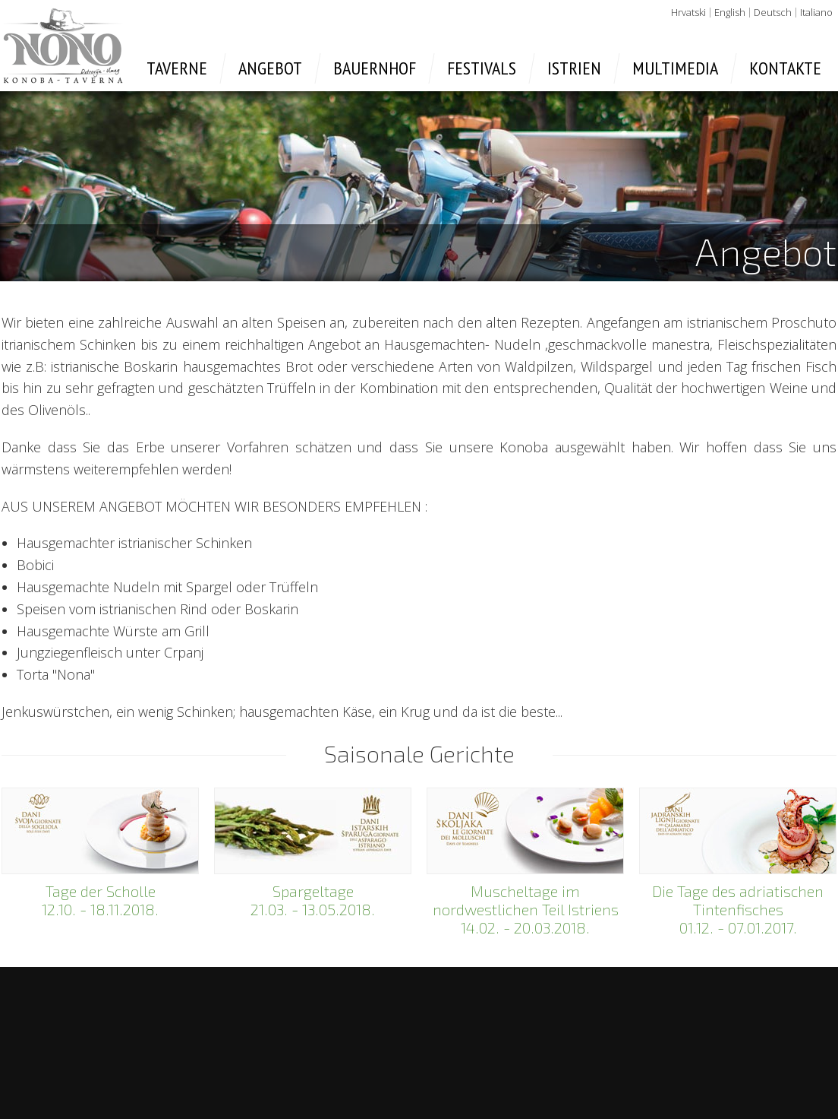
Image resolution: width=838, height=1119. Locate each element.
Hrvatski (688, 12)
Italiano (816, 12)
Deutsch (773, 12)
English (729, 12)
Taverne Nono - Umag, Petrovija (63, 46)
